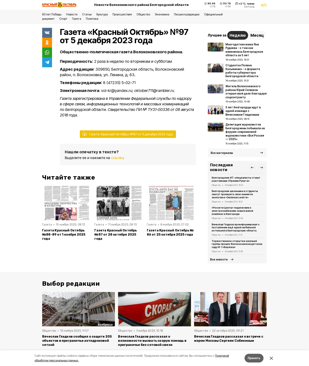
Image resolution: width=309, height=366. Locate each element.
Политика (92, 18)
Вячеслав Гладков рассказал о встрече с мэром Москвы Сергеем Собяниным (228, 339)
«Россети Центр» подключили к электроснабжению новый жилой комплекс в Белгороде (232, 210)
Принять (254, 358)
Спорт (63, 18)
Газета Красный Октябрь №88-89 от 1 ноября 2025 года (63, 234)
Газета (76, 18)
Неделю (238, 35)
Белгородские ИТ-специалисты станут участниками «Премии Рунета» (236, 179)
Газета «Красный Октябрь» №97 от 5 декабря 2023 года (131, 134)
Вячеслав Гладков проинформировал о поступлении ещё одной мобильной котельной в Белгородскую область (236, 227)
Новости (71, 14)
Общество (143, 14)
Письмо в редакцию (186, 14)
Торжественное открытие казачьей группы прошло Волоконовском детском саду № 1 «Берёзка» (237, 244)
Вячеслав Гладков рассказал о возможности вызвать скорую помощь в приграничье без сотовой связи (152, 341)
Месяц (257, 35)
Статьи (87, 14)
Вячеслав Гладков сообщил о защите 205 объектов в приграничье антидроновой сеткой (77, 341)
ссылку (117, 158)
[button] (252, 167)
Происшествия (122, 14)
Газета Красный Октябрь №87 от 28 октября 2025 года (115, 234)
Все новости (219, 259)
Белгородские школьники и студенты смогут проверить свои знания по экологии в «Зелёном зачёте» (235, 194)
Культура (102, 14)
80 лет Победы (51, 14)
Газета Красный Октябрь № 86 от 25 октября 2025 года (170, 232)
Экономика (162, 14)
